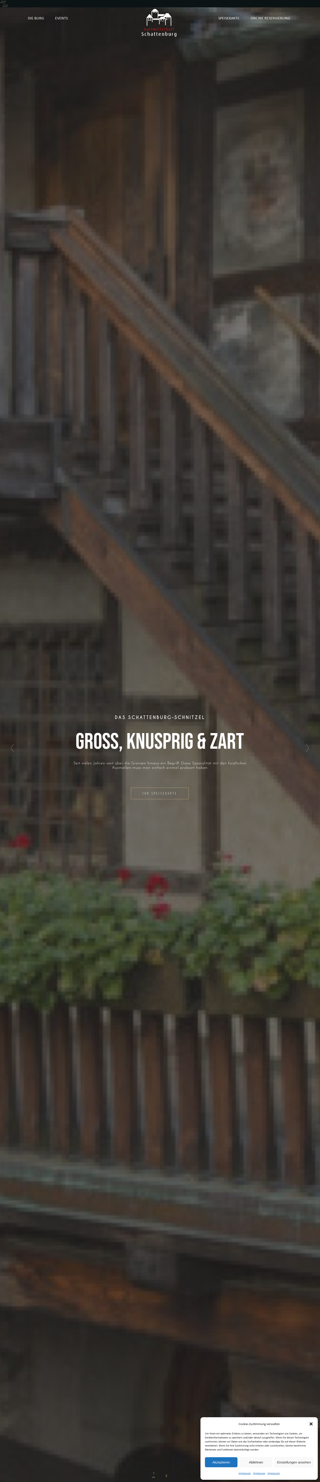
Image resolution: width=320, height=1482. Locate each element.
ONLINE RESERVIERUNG (270, 18)
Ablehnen (256, 1462)
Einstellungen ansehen (294, 1462)
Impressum (245, 1473)
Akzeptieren (221, 1462)
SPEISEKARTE (228, 18)
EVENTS (61, 18)
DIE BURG (36, 18)
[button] (311, 1424)
